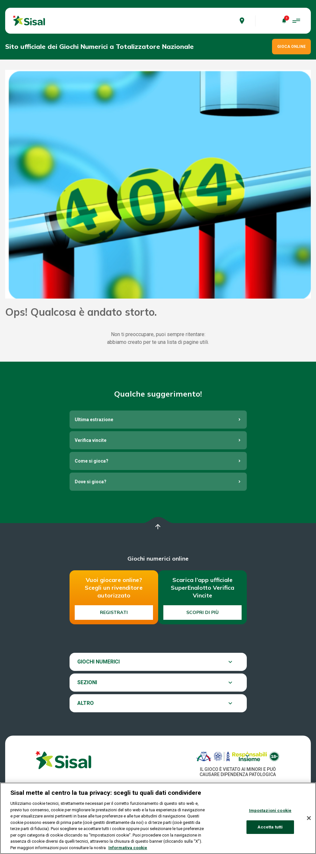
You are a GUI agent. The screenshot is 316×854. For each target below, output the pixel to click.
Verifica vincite (90, 440)
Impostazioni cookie (270, 814)
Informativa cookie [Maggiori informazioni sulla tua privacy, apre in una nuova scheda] (127, 851)
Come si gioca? (91, 461)
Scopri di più (202, 612)
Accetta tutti (270, 830)
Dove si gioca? (90, 481)
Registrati (114, 612)
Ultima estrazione (94, 419)
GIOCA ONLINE (291, 46)
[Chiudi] (309, 822)
